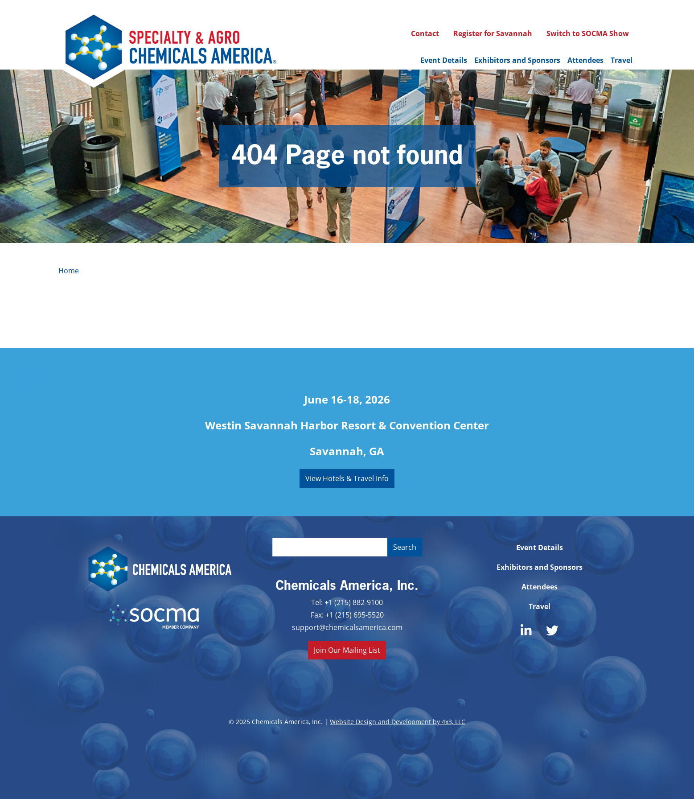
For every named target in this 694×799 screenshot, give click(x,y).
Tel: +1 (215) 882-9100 (347, 602)
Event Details (443, 60)
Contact (425, 33)
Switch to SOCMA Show (587, 33)
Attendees (585, 60)
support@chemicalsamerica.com (347, 627)
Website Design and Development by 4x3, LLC (397, 721)
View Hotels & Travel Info (347, 478)
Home (68, 270)
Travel (621, 60)
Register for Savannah (492, 33)
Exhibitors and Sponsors (517, 60)
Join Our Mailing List (347, 650)
